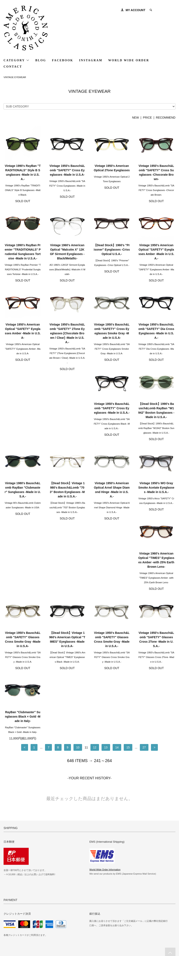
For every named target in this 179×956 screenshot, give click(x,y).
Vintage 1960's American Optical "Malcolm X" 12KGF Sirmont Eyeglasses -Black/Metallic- (67, 251)
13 (106, 616)
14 (117, 616)
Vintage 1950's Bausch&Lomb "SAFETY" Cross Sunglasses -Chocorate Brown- (156, 172)
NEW (135, 117)
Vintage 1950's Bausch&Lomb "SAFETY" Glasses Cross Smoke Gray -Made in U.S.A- (156, 499)
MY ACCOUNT (135, 10)
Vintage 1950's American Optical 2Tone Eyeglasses (112, 168)
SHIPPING (11, 916)
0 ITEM (166, 10)
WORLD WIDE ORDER (128, 60)
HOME (9, 904)
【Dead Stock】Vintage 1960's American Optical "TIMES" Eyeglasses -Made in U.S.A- (23, 578)
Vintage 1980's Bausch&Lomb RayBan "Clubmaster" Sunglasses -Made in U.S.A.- (112, 419)
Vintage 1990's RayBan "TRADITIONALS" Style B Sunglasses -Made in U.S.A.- (23, 172)
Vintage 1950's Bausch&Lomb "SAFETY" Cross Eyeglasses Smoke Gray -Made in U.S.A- (112, 331)
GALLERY (69, 904)
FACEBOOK (62, 60)
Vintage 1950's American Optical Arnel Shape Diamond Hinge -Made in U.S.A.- (23, 499)
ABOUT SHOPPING (17, 922)
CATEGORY (17, 60)
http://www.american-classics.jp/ (114, 854)
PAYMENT (11, 910)
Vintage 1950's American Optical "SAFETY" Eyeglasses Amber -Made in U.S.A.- (156, 251)
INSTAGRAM (90, 60)
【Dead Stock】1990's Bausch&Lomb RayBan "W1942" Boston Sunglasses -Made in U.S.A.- (67, 419)
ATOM (74, 922)
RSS (65, 922)
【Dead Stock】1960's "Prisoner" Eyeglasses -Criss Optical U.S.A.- (112, 249)
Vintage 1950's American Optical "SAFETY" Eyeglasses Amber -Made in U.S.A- (23, 331)
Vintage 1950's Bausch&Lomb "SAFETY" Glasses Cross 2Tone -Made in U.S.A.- (112, 578)
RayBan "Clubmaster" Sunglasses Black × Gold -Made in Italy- (156, 576)
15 (128, 616)
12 (95, 616)
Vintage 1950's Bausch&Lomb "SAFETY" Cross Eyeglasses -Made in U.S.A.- (23, 417)
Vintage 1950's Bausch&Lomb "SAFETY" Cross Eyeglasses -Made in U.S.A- (67, 170)
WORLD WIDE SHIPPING (136, 904)
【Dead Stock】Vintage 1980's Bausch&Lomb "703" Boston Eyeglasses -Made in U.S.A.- (156, 419)
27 (144, 616)
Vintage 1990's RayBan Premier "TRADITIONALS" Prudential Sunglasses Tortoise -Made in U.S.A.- (23, 251)
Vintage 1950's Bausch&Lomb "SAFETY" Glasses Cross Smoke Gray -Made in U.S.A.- (67, 578)
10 (78, 616)
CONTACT (13, 66)
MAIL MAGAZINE (73, 916)
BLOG (40, 60)
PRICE (147, 117)
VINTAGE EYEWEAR (15, 77)
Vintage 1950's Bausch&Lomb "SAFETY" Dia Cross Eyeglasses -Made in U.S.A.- (156, 331)
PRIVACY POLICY (16, 928)
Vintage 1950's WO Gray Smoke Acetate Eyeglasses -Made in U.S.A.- (67, 497)
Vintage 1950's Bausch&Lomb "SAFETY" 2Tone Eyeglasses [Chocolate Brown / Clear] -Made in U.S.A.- (67, 333)
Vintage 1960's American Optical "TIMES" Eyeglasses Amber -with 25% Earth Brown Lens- (112, 499)
